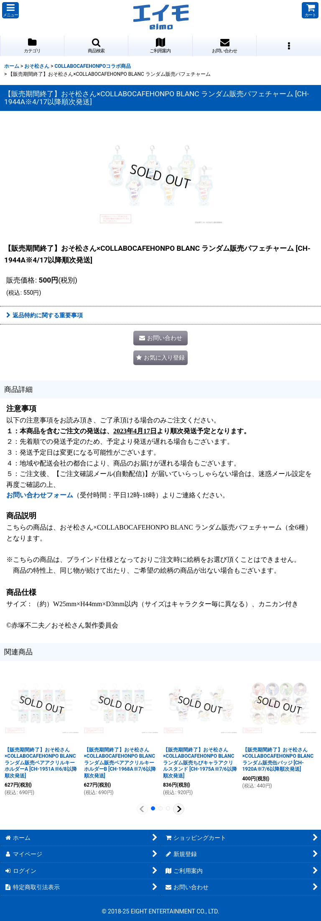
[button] (10, 10)
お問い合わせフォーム (39, 495)
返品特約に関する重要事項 (44, 315)
